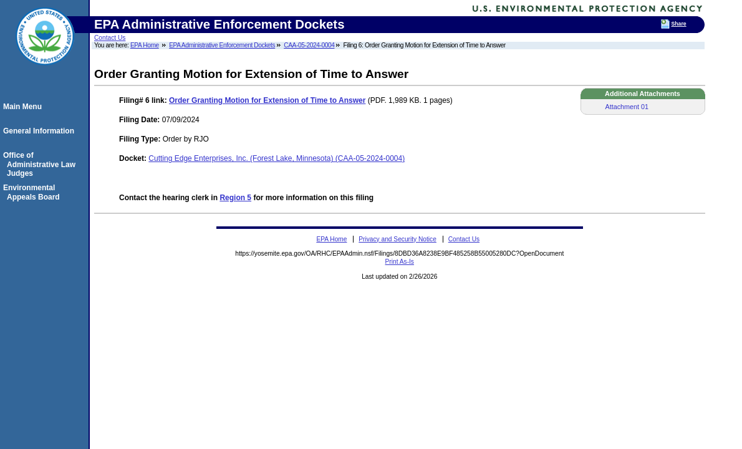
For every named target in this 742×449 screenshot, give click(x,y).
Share (679, 24)
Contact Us (109, 37)
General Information (40, 131)
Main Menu (24, 106)
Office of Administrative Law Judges (41, 164)
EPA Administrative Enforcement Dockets (222, 45)
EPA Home (144, 45)
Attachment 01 (627, 106)
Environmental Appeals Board (33, 192)
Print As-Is (399, 261)
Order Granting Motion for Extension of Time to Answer (267, 100)
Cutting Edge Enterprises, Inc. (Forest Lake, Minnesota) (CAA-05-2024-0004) (276, 158)
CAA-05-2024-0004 (309, 45)
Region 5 (235, 197)
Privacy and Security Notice (397, 239)
